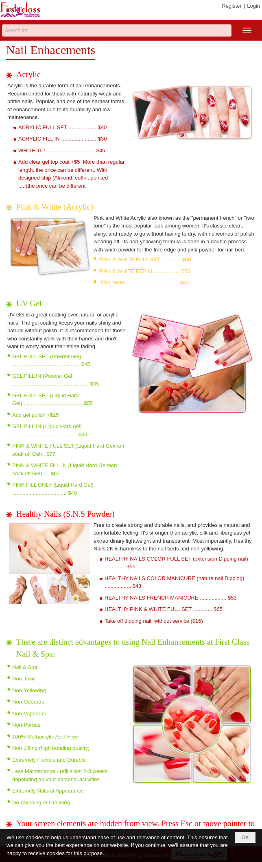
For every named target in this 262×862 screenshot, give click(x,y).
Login (253, 6)
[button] (247, 30)
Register (231, 6)
